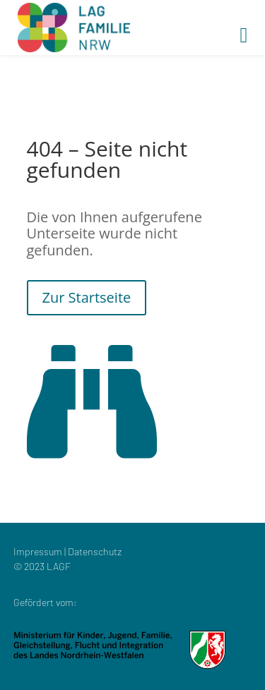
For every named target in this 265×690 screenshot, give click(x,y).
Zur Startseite (86, 297)
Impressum (37, 551)
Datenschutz (95, 551)
